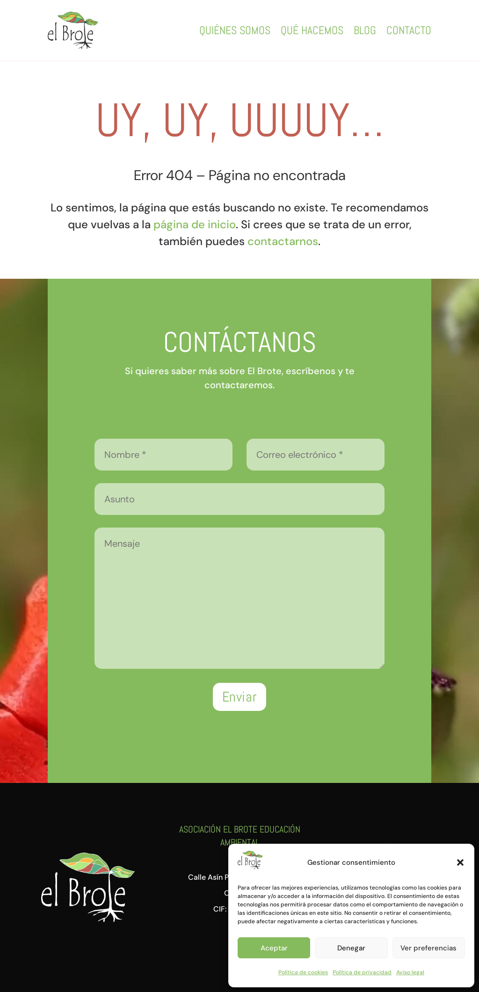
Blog (365, 30)
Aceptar (274, 948)
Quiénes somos (234, 30)
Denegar (351, 948)
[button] (460, 862)
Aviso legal (410, 972)
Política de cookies (303, 972)
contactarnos (282, 241)
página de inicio (194, 224)
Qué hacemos (312, 30)
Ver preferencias (428, 948)
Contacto (408, 30)
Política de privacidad (362, 972)
